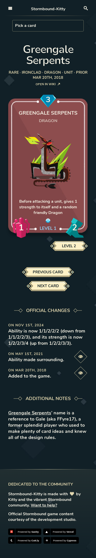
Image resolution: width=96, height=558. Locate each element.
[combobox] (15, 25)
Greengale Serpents (29, 413)
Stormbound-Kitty (48, 9)
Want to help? (44, 505)
